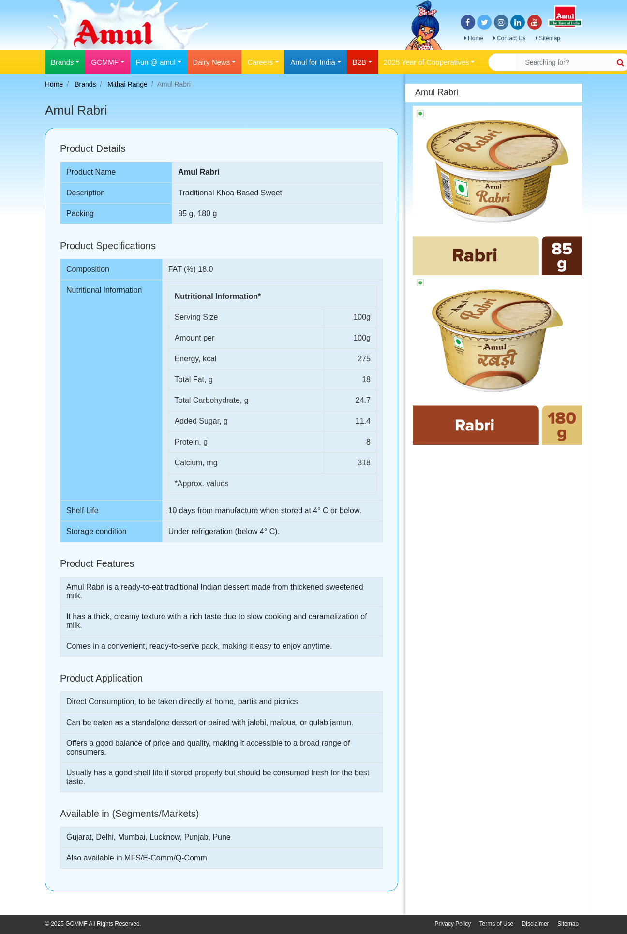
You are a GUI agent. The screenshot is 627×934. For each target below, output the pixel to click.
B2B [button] (359, 62)
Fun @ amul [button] (156, 62)
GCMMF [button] (105, 62)
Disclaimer (535, 923)
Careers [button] (260, 62)
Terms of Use (496, 923)
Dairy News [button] (211, 62)
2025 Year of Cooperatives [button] (426, 62)
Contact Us (509, 38)
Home (473, 38)
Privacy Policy (453, 923)
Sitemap (548, 38)
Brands (85, 84)
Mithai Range (127, 84)
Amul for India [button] (312, 62)
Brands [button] (62, 62)
